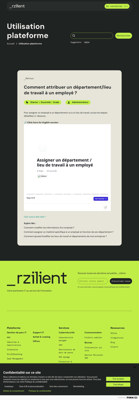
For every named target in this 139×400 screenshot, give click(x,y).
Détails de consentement (13, 391)
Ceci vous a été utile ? (35, 216)
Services (64, 328)
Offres (36, 341)
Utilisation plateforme (30, 43)
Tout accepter (118, 379)
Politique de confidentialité (40, 391)
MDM (86, 42)
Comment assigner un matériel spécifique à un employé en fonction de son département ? (68, 232)
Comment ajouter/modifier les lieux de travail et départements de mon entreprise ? (65, 236)
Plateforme (13, 328)
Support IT (38, 332)
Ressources (117, 328)
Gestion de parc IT (16, 332)
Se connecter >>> (117, 6)
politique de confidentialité (118, 287)
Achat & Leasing (41, 336)
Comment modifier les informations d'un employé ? (49, 227)
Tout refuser (118, 384)
